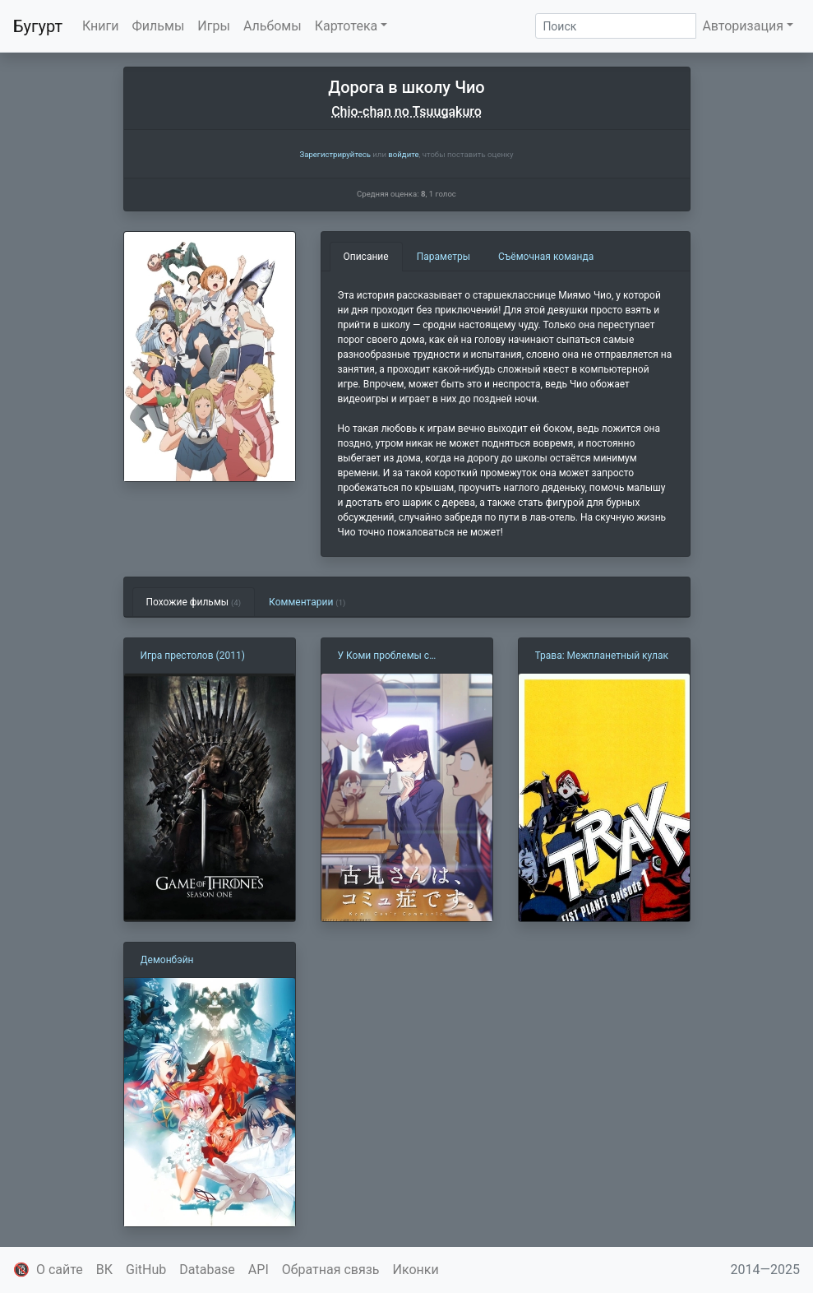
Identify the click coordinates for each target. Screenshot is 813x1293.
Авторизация (742, 26)
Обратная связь (331, 1269)
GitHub (146, 1269)
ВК (104, 1269)
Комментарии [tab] (307, 602)
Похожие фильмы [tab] (194, 602)
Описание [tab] (366, 256)
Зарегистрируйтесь (334, 154)
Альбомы (272, 26)
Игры (213, 26)
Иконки (416, 1269)
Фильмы (158, 26)
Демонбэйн (167, 960)
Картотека (346, 26)
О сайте (59, 1269)
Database (207, 1269)
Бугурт (37, 26)
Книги (100, 26)
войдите (403, 154)
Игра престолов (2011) (193, 655)
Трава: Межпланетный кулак (602, 655)
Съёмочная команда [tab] (546, 256)
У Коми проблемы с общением (384, 656)
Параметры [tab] (443, 256)
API (258, 1269)
